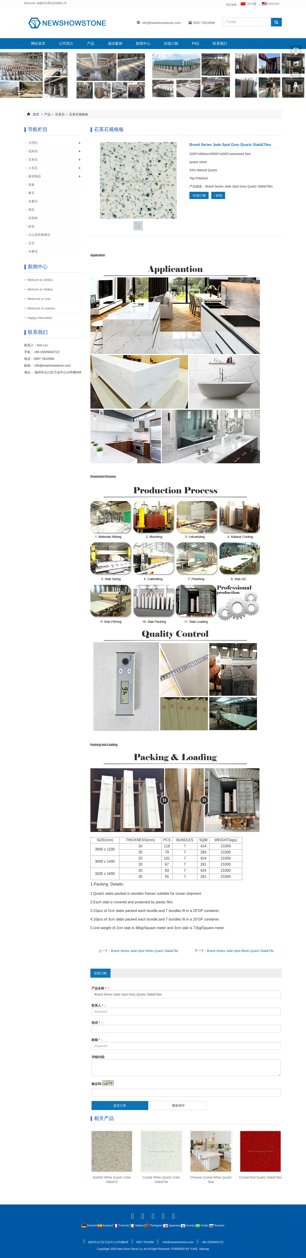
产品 (90, 43)
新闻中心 (143, 43)
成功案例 (115, 43)
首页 (36, 114)
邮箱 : (97, 1040)
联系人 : (99, 1005)
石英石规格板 (78, 114)
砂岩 (31, 226)
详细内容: (98, 1057)
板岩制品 (34, 176)
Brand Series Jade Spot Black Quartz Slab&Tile (240, 951)
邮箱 (218, 195)
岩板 (31, 184)
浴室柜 (33, 218)
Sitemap (204, 1249)
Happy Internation (39, 318)
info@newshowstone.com (161, 23)
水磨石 (33, 201)
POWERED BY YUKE (184, 1249)
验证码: (97, 1084)
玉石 (31, 243)
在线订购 (171, 43)
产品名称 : (100, 988)
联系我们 (220, 43)
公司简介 (66, 43)
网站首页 (38, 43)
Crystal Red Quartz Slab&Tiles (260, 1177)
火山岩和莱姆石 (39, 235)
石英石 (60, 114)
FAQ (195, 43)
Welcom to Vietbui (40, 280)
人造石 (33, 168)
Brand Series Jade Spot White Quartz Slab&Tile (144, 951)
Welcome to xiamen (41, 308)
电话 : (97, 1022)
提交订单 (119, 1105)
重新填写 (178, 1105)
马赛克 (33, 251)
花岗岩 (33, 151)
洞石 (31, 209)
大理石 (33, 143)
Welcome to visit (38, 299)
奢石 (31, 193)
